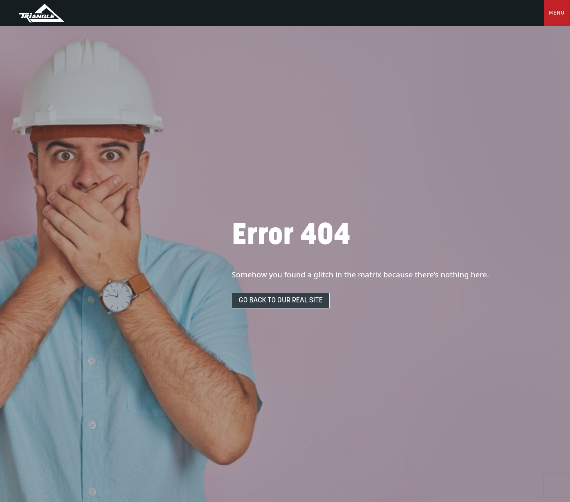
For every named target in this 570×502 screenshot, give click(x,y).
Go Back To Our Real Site (281, 300)
